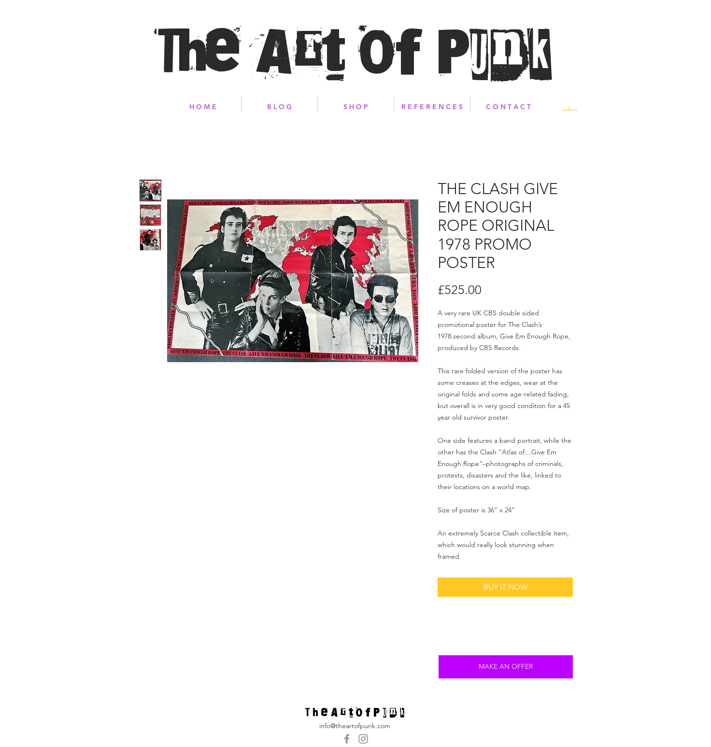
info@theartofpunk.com (354, 725)
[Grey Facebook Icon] (347, 739)
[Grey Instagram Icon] (363, 739)
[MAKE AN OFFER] (506, 666)
